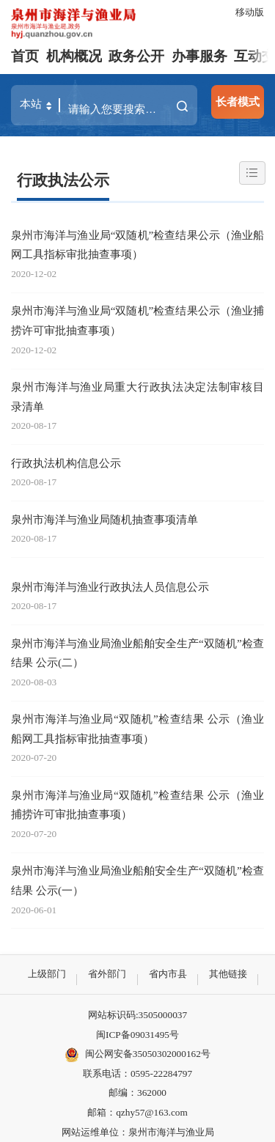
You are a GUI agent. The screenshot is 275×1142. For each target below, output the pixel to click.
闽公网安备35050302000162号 (137, 1054)
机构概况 (74, 56)
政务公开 (136, 56)
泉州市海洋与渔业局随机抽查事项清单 (104, 519)
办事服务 (199, 56)
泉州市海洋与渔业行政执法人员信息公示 (110, 587)
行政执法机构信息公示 (66, 463)
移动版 (249, 12)
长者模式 (238, 101)
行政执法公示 (63, 180)
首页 (25, 56)
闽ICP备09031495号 (137, 1034)
